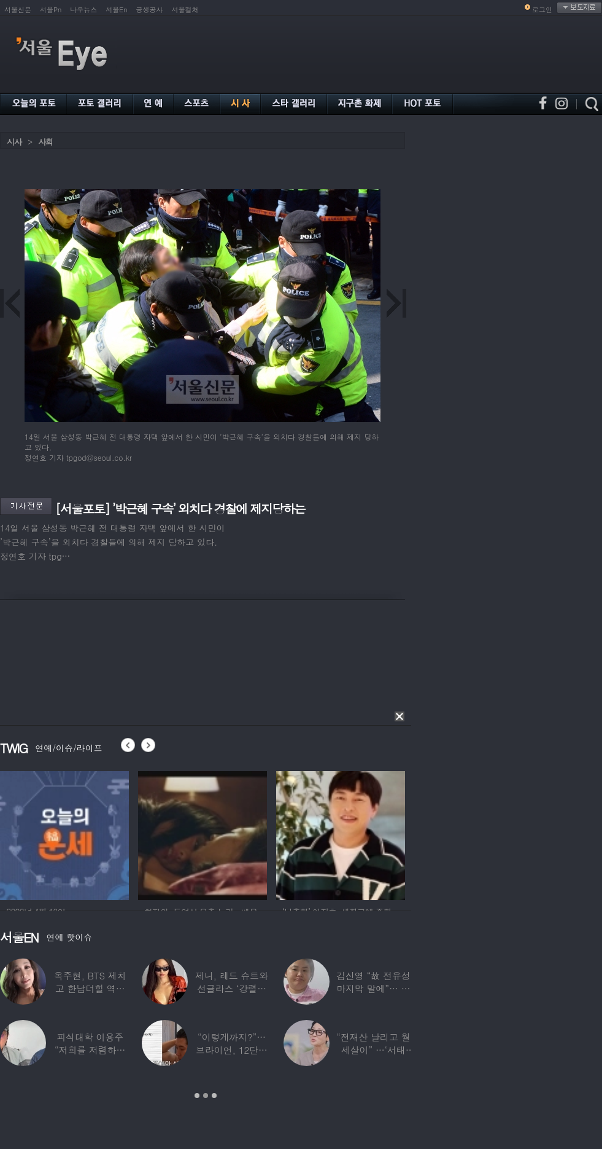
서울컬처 (185, 9)
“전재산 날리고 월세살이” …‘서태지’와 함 (373, 1049)
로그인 (542, 9)
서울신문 (17, 9)
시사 (14, 141)
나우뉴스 (83, 9)
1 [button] (197, 1095)
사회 (45, 141)
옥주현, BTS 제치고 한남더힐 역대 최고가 (90, 988)
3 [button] (214, 1095)
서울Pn (50, 9)
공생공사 (149, 9)
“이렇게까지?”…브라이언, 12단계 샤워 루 (232, 1049)
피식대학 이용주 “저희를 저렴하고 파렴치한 (90, 1049)
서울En (116, 9)
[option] (83, 834)
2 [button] (205, 1095)
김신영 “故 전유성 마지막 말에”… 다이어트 (373, 988)
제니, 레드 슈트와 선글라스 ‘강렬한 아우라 (231, 988)
